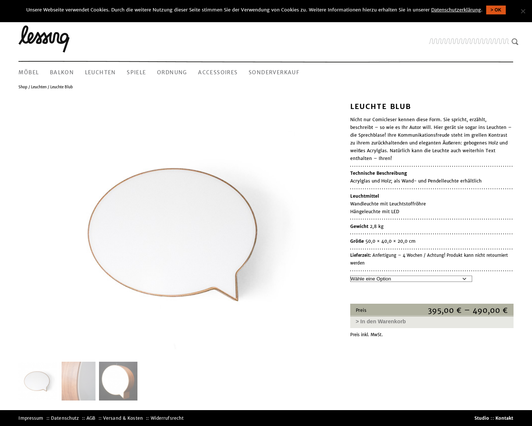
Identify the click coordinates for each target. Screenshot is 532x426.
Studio (482, 418)
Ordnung (172, 72)
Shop (22, 87)
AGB (90, 418)
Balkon (62, 72)
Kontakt (504, 418)
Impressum (30, 418)
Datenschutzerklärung (456, 10)
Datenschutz (65, 418)
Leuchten (100, 72)
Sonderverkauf (274, 72)
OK (498, 10)
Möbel (28, 72)
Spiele (136, 72)
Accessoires (218, 72)
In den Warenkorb (383, 321)
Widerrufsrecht (167, 418)
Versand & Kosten (123, 418)
